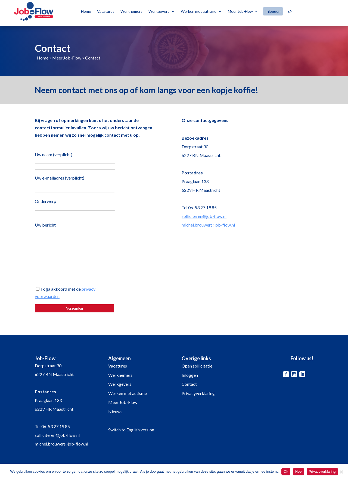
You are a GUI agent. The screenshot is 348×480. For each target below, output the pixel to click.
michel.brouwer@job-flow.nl (208, 224)
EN (290, 11)
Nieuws (115, 411)
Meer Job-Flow (240, 11)
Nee (298, 471)
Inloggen (273, 11)
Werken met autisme (198, 11)
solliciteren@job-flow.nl (204, 216)
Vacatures (105, 11)
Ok (286, 471)
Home (86, 11)
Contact (189, 384)
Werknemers (131, 11)
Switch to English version (131, 429)
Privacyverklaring (198, 393)
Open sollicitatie (197, 365)
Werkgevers (158, 11)
